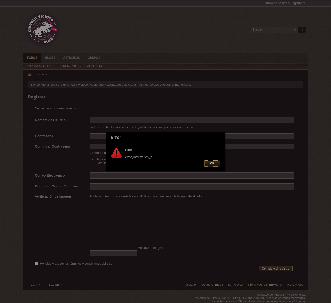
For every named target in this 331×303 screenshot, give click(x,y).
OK (212, 163)
